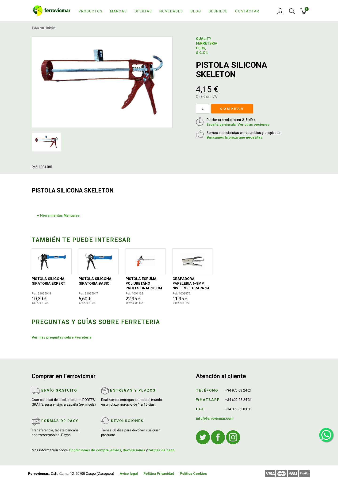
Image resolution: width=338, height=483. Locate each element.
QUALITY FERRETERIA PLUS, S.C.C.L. (206, 46)
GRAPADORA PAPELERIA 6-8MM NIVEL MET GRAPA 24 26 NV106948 (191, 284)
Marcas (118, 11)
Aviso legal (129, 474)
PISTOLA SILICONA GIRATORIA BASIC (95, 281)
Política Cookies (193, 474)
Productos (91, 11)
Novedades (171, 11)
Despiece (218, 11)
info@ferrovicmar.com (214, 418)
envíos (115, 450)
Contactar (247, 11)
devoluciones (134, 450)
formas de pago (162, 450)
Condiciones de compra (89, 450)
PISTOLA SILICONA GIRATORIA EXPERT (48, 281)
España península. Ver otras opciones (238, 124)
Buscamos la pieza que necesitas (234, 137)
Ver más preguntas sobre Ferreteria (61, 337)
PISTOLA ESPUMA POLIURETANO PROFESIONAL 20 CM (144, 283)
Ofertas (143, 11)
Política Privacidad (158, 474)
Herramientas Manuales (60, 215)
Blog (196, 11)
